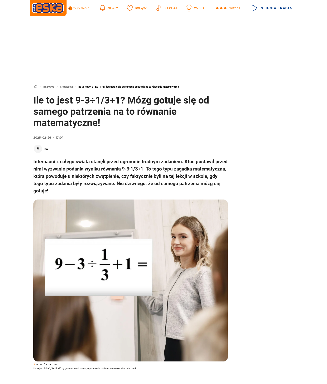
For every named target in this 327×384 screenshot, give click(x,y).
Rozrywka (48, 86)
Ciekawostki (66, 86)
